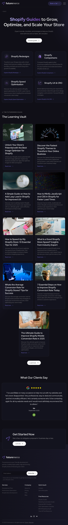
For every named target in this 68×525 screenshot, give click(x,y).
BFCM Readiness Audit (45, 509)
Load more (34, 363)
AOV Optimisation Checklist (46, 506)
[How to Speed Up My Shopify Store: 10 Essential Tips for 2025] (18, 239)
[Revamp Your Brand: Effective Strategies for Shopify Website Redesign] (17, 63)
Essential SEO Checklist (45, 504)
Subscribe (32, 473)
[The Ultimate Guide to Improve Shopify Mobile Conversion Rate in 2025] (34, 333)
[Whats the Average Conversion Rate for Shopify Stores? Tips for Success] (18, 286)
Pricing (27, 490)
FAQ (26, 493)
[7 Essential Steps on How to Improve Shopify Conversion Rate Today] (50, 286)
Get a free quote (43, 490)
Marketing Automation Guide (46, 502)
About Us (27, 488)
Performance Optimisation (9, 490)
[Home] (10, 3)
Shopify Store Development (9, 493)
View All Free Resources (45, 511)
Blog (26, 495)
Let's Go (19, 444)
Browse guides (34, 40)
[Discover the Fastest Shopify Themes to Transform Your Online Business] (50, 147)
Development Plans (7, 488)
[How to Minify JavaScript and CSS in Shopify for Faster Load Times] (50, 193)
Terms (26, 522)
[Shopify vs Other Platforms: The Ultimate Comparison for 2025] (50, 63)
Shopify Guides (43, 499)
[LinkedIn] (31, 516)
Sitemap (31, 522)
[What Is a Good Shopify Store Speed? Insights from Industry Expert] (50, 239)
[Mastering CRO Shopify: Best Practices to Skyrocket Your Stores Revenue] (50, 90)
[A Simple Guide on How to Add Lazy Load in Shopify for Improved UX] (18, 193)
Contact (41, 488)
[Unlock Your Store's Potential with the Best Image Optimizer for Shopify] (18, 147)
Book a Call (55, 3)
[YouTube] (37, 516)
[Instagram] (34, 516)
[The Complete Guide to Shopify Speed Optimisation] (17, 90)
